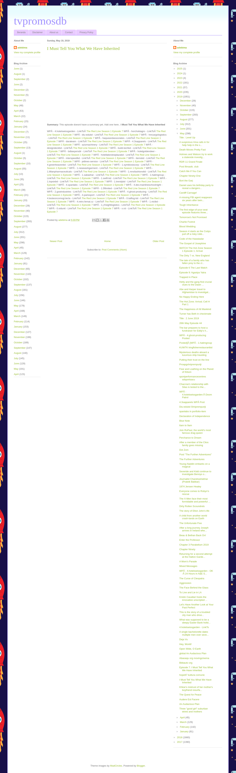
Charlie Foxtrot (187, 221)
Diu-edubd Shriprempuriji (192, 406)
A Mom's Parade (188, 561)
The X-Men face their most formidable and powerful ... (194, 500)
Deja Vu (183, 639)
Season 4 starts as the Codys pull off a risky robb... (195, 233)
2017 (180, 742)
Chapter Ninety (187, 549)
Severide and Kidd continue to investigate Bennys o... (195, 473)
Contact (69, 32)
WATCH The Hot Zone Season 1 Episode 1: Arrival (195, 249)
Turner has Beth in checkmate (195, 313)
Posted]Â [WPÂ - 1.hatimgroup (195, 342)
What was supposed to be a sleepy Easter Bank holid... (194, 621)
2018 (180, 737)
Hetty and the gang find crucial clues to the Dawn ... (195, 283)
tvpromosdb (40, 21)
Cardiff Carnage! (188, 192)
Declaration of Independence (194, 416)
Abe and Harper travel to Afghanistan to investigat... (194, 291)
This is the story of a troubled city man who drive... (194, 613)
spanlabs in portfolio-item (192, 411)
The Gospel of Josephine (192, 243)
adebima (22, 47)
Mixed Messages (188, 566)
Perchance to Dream (190, 437)
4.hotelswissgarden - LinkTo (194, 627)
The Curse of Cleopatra (191, 578)
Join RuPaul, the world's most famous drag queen (195, 431)
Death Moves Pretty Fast (192, 149)
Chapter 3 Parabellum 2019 (194, 544)
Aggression (185, 583)
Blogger (141, 765)
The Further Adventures (191, 459)
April (16, 110)
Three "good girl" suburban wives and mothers (193, 710)
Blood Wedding (187, 226)
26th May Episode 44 (190, 323)
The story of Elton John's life (194, 510)
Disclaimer (37, 32)
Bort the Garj (186, 180)
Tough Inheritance (188, 205)
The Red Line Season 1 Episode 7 (104, 131)
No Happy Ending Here (191, 296)
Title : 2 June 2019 (189, 318)
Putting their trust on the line (194, 359)
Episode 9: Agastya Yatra (192, 272)
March (17, 116)
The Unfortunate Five (190, 523)
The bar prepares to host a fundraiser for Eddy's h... (193, 329)
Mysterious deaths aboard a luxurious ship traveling (194, 354)
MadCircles (116, 765)
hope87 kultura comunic (192, 675)
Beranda (21, 32)
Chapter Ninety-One (190, 175)
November (19, 95)
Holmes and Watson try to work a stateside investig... (195, 156)
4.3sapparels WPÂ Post (191, 402)
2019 (180, 96)
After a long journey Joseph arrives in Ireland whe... (193, 529)
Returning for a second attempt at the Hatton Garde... (195, 555)
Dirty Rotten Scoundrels (191, 506)
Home (107, 241)
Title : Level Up (187, 137)
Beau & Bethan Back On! (192, 535)
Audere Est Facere (189, 699)
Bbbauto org (185, 662)
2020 (180, 92)
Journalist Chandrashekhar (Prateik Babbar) (193, 480)
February (18, 121)
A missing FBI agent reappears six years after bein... (195, 199)
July (16, 174)
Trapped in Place (188, 277)
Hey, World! (185, 644)
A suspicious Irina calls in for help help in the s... (194, 143)
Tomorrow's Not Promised (192, 217)
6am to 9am (185, 425)
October (18, 100)
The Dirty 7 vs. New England (194, 255)
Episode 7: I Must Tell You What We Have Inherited (196, 669)
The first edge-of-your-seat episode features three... (193, 211)
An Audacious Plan (189, 704)
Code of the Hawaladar (191, 238)
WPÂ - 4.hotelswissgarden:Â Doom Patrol (195, 394)
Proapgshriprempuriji (190, 364)
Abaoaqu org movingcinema (194, 658)
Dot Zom (183, 449)
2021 (180, 87)
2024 (180, 73)
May (16, 105)
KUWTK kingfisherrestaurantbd (195, 347)
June (16, 68)
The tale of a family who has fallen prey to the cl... (194, 262)
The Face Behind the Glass (193, 587)
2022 (180, 82)
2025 (180, 68)
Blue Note (184, 420)
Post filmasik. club (188, 166)
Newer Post (56, 241)
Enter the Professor (189, 540)
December (19, 89)
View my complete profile (27, 52)
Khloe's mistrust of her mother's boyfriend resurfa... (196, 688)
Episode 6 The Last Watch (193, 267)
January (18, 126)
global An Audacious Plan (192, 653)
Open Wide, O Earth (190, 648)
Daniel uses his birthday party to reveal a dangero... (196, 187)
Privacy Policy (86, 32)
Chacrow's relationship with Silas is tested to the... (193, 385)
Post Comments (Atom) (114, 249)
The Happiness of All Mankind (195, 309)
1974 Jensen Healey (190, 486)
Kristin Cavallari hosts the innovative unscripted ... (193, 598)
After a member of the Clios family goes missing (193, 444)
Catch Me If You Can (190, 171)
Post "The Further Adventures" (195, 454)
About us (53, 32)
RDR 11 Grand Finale (190, 161)
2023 (180, 78)
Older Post (158, 241)
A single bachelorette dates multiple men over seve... (194, 633)
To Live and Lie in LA (190, 592)
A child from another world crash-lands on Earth (193, 517)
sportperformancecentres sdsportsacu (192, 378)
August (17, 74)
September (20, 79)
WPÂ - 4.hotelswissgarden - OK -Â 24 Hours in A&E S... (196, 572)
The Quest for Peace (190, 694)
